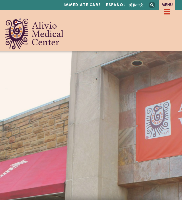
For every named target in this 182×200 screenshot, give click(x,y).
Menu (167, 4)
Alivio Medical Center (34, 33)
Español (116, 4)
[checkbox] (167, 11)
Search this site (152, 5)
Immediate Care (82, 4)
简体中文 (136, 5)
